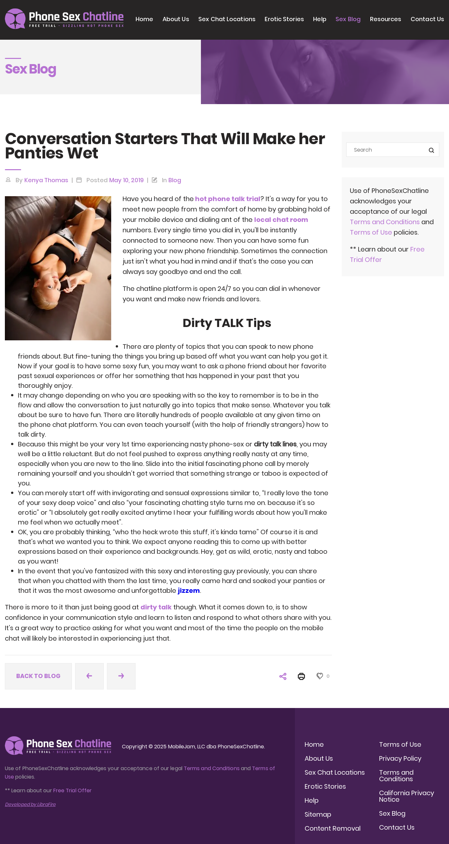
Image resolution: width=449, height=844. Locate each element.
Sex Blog (348, 19)
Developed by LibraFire (30, 804)
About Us (176, 19)
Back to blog (38, 676)
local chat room (281, 219)
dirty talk (156, 607)
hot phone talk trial (227, 198)
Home (144, 19)
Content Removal (333, 828)
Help (319, 19)
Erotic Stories (284, 19)
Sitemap (318, 814)
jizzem (189, 590)
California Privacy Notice (406, 796)
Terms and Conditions (385, 221)
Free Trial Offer (72, 790)
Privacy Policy (400, 758)
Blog (174, 180)
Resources (386, 19)
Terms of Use (372, 232)
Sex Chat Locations (227, 19)
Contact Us (427, 19)
